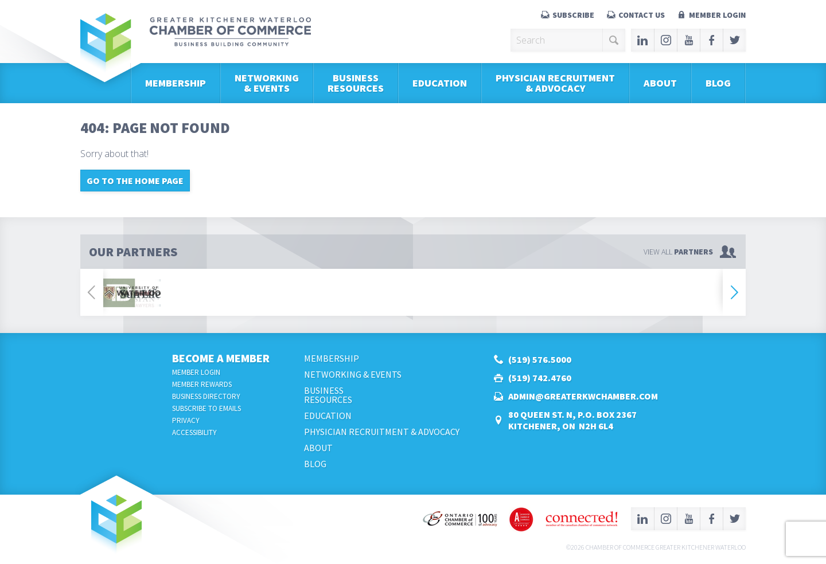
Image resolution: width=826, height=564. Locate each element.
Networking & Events (267, 83)
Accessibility (194, 432)
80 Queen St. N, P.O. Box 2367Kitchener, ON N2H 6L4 (572, 420)
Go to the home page (135, 180)
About (660, 82)
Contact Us (641, 15)
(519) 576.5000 (539, 359)
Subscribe (573, 15)
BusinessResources (356, 83)
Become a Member (221, 358)
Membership (175, 82)
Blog (718, 82)
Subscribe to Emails (206, 408)
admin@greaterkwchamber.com (583, 396)
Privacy (186, 420)
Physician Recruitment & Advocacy (555, 83)
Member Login (717, 15)
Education (439, 82)
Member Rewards (202, 384)
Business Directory (206, 396)
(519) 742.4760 (539, 377)
